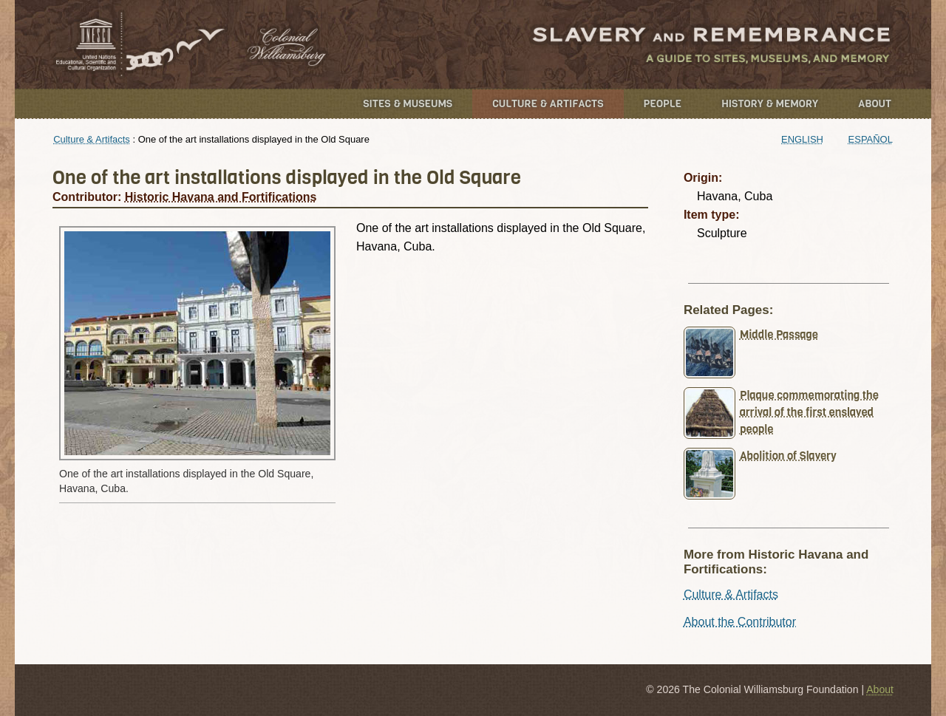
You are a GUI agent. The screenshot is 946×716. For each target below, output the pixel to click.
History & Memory (769, 104)
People (663, 104)
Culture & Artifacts (547, 104)
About (874, 104)
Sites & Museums (407, 104)
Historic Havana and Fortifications (221, 197)
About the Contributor (740, 622)
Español (870, 139)
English (802, 139)
